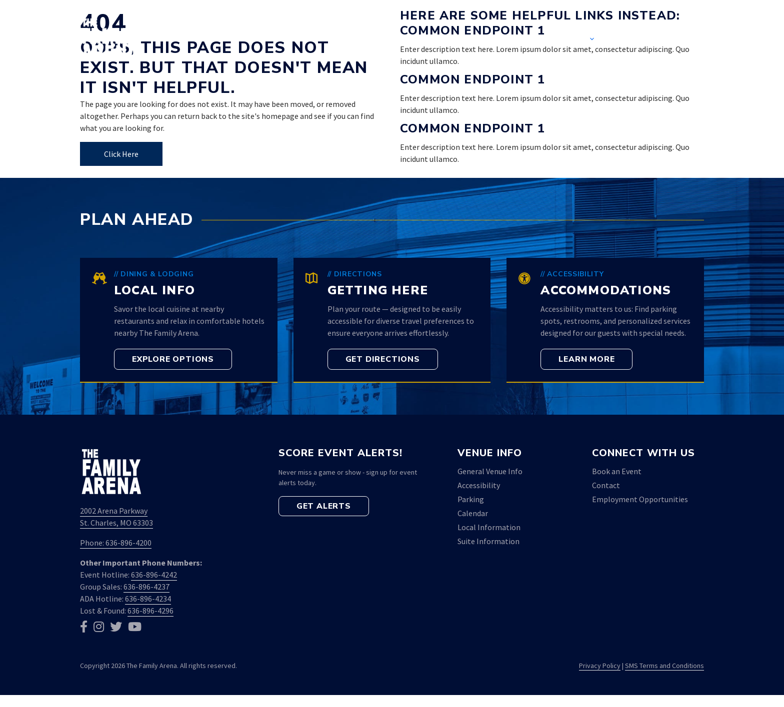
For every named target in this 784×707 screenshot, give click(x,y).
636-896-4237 (147, 587)
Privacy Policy (599, 665)
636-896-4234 (148, 599)
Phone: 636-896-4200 (116, 543)
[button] (688, 40)
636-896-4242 (154, 575)
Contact (641, 39)
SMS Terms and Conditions (664, 665)
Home (422, 39)
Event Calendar (495, 39)
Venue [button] (582, 40)
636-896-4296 (151, 611)
